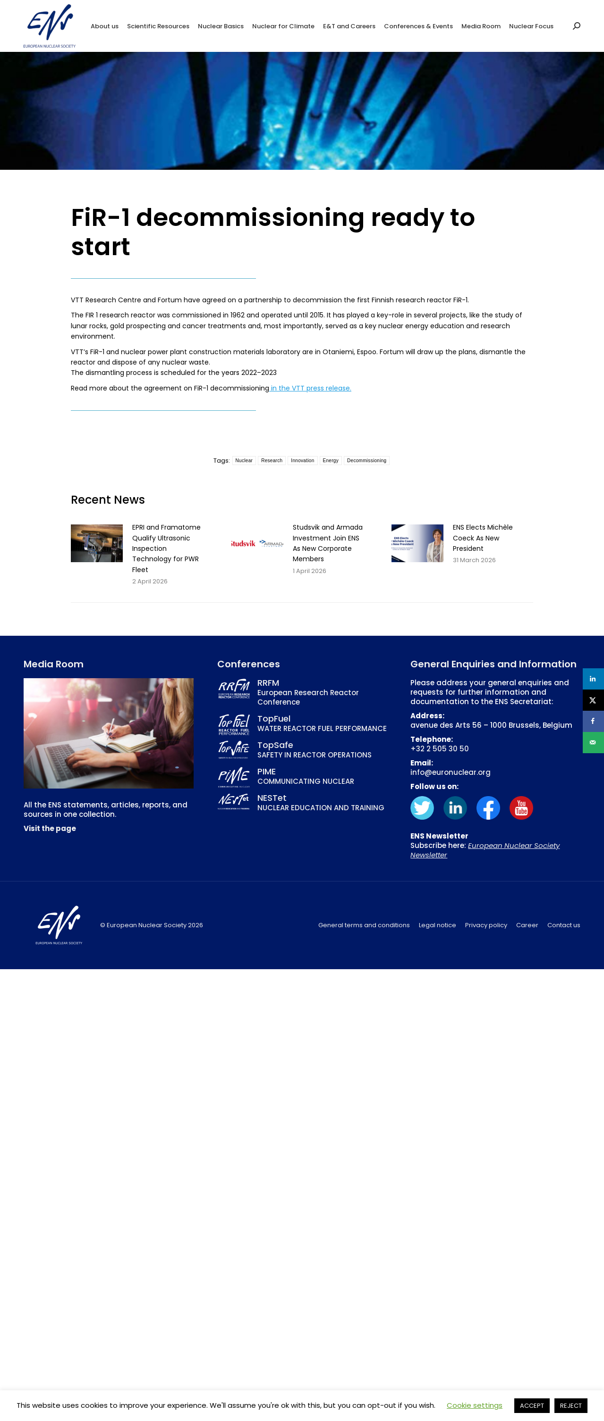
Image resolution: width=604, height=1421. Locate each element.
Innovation (302, 460)
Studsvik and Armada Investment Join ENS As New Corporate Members (328, 543)
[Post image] (97, 543)
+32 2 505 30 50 (439, 749)
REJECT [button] (571, 1405)
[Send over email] (593, 742)
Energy (331, 460)
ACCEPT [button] (532, 1405)
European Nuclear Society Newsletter (485, 850)
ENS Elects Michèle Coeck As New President (483, 538)
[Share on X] (593, 700)
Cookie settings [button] (474, 1405)
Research (271, 460)
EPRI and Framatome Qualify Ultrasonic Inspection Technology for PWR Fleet (166, 548)
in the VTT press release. (310, 388)
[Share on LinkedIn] (593, 679)
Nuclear (244, 460)
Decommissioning (366, 460)
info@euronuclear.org (450, 772)
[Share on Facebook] (593, 721)
